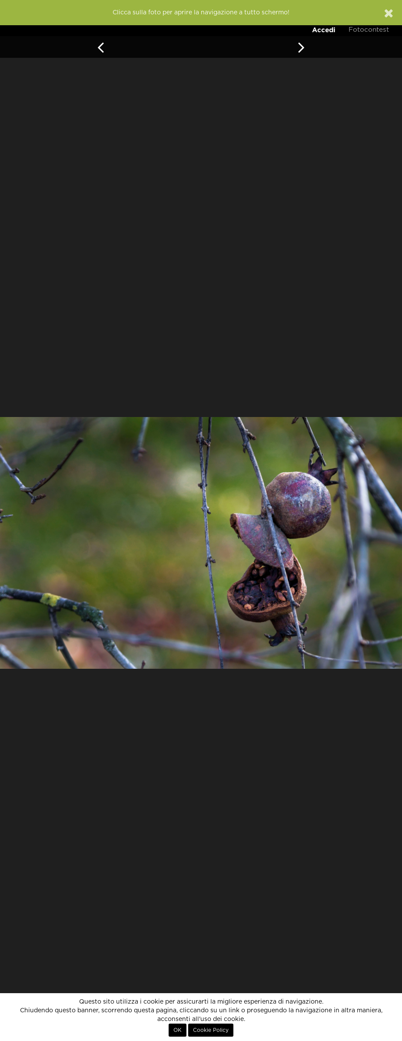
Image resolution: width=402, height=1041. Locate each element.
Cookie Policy (211, 1030)
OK (177, 1030)
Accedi (324, 29)
